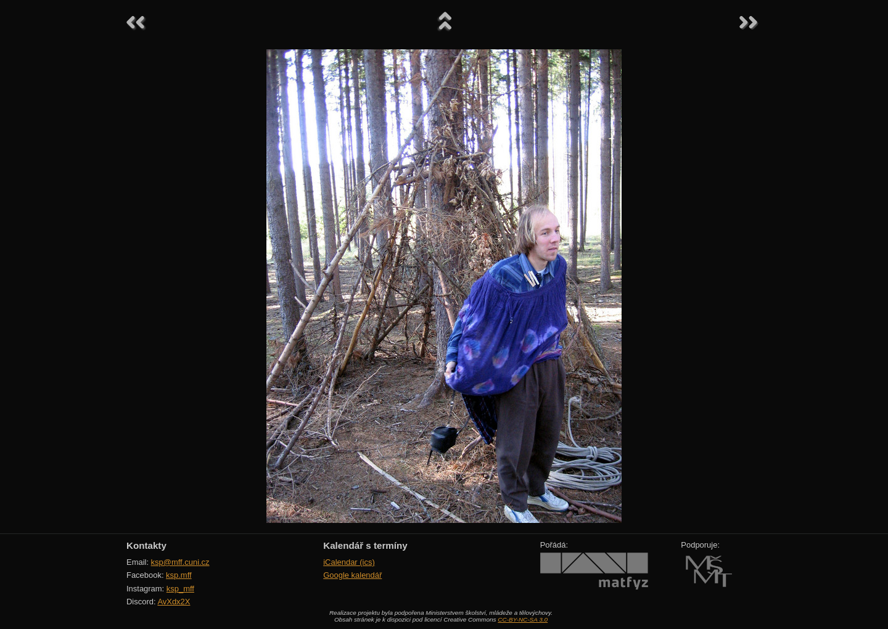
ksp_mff (180, 588)
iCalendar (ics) (349, 562)
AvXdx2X (173, 601)
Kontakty (146, 545)
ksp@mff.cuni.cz (180, 562)
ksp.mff (179, 575)
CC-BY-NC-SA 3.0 (523, 619)
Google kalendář (352, 575)
